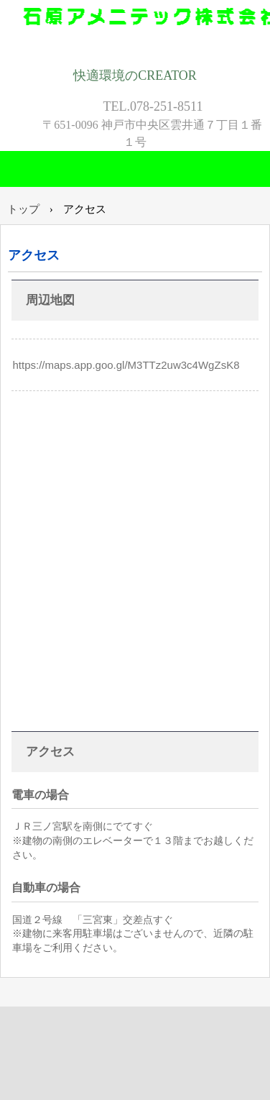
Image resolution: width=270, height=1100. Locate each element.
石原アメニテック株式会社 (135, 30)
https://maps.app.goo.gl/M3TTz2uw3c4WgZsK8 (126, 365)
